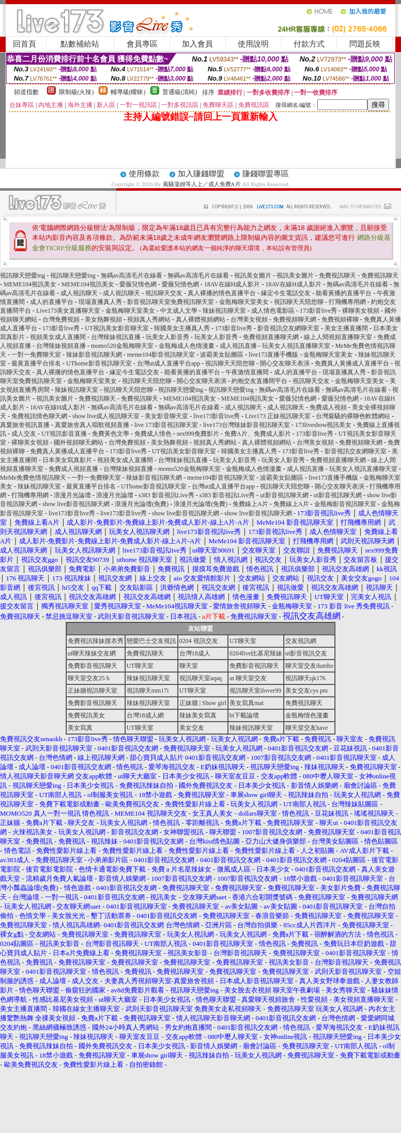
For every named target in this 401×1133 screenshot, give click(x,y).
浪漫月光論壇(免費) (141, 504)
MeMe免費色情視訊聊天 (33, 477)
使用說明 (253, 44)
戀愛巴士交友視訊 (151, 641)
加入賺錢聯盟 (201, 174)
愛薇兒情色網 (138, 284)
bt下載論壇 (244, 715)
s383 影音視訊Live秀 (166, 495)
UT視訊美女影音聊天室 (117, 328)
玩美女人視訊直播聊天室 (296, 345)
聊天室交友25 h (89, 678)
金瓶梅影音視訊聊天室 (345, 504)
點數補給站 (79, 44)
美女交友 (191, 727)
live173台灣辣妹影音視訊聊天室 (246, 424)
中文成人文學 (178, 310)
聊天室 (188, 665)
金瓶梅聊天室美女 (244, 301)
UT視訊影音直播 (64, 433)
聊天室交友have (306, 727)
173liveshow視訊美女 (323, 424)
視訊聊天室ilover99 (255, 690)
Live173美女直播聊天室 (68, 310)
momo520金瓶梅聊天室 (122, 345)
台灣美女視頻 (249, 319)
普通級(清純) (179, 92)
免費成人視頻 (328, 407)
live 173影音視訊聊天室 (166, 424)
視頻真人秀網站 (149, 319)
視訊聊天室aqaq (200, 678)
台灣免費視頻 (61, 319)
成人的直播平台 (51, 301)
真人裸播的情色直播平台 (222, 293)
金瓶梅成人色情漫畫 (186, 345)
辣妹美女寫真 (198, 715)
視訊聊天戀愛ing (23, 275)
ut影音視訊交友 (306, 653)
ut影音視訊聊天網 (284, 495)
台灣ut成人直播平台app (169, 363)
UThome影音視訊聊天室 (99, 363)
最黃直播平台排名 (36, 363)
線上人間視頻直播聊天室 (338, 337)
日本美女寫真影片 (67, 460)
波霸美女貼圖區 (221, 354)
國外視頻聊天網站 (78, 442)
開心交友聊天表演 (285, 363)
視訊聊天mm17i (148, 690)
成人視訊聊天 (79, 293)
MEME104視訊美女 (30, 284)
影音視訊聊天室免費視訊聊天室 (170, 301)
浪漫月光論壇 (72, 495)
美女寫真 (80, 727)
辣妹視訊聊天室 (224, 310)
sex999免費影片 (198, 433)
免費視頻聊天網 (294, 319)
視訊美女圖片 (252, 275)
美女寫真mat (246, 703)
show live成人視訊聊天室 (106, 416)
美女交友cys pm (306, 690)
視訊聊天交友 (163, 293)
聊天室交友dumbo (309, 665)
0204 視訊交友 (198, 641)
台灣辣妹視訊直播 (116, 337)
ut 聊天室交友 (248, 678)
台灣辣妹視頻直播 (61, 345)
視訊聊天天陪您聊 (298, 301)
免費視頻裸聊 (340, 319)
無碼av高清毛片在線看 (131, 275)
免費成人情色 (153, 433)
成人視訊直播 (238, 345)
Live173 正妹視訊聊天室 (278, 416)
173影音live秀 (318, 310)
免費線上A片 (250, 504)
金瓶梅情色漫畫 (307, 715)
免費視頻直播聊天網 (271, 337)
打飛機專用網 (347, 301)
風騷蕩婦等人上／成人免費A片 (202, 184)
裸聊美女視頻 (360, 310)
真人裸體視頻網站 (200, 319)
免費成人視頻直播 (73, 468)
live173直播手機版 (273, 354)
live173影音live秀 (216, 416)
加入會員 (197, 44)
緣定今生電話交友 (286, 293)
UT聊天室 (242, 641)
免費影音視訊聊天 (92, 665)
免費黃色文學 (110, 433)
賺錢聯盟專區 (265, 174)
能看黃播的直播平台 (344, 293)
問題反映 (364, 44)
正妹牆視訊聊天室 (92, 690)
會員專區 (142, 44)
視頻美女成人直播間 (58, 337)
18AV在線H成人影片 (232, 284)
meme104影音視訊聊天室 (161, 354)
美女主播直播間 (346, 328)
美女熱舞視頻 (103, 319)
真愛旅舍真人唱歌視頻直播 (92, 424)
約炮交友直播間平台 (259, 381)
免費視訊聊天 (337, 275)
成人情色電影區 (273, 310)
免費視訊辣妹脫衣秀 (96, 641)
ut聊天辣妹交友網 (92, 653)
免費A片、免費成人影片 (257, 433)
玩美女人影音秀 (167, 337)
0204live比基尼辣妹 (255, 653)
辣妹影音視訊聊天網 (94, 354)
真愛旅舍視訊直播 (25, 424)
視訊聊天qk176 (305, 678)
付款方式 (309, 44)
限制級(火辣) (76, 92)
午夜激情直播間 (247, 372)
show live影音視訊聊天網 (76, 504)
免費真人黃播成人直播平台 (352, 363)
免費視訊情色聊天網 (39, 416)
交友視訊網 (300, 641)
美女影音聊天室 (166, 416)
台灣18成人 (194, 653)
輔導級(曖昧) (128, 92)
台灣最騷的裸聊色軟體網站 (353, 416)
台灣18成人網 (145, 715)
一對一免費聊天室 (36, 354)
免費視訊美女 (86, 715)
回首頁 (24, 44)
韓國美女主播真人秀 (182, 328)
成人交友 (23, 433)
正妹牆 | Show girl (202, 703)
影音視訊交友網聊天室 (288, 328)
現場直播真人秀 (100, 301)
